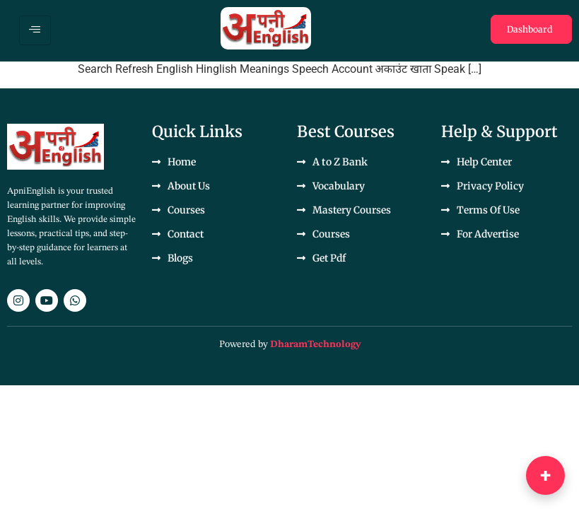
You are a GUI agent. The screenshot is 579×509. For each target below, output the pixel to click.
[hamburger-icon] (35, 30)
